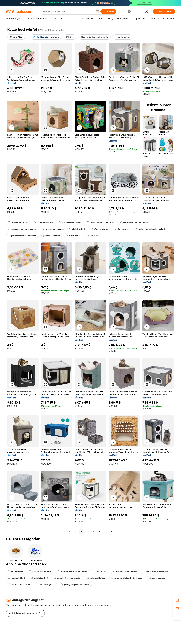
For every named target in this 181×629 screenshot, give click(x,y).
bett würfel (93, 236)
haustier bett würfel (18, 222)
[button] (97, 11)
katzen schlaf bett (50, 236)
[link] (177, 600)
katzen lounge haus (43, 222)
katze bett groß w (46, 584)
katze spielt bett (16, 578)
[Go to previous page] (63, 531)
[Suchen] (108, 11)
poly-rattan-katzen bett (19, 584)
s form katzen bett (100, 229)
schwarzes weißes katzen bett (150, 229)
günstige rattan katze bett (155, 571)
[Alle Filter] (16, 37)
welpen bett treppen (53, 229)
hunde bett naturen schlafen (67, 578)
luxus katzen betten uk (40, 571)
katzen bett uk (73, 236)
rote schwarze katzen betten (100, 222)
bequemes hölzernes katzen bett (72, 571)
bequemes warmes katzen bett (22, 229)
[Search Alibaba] (68, 11)
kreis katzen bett (39, 578)
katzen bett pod (157, 578)
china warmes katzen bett (124, 571)
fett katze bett (122, 229)
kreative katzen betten (70, 222)
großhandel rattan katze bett (22, 236)
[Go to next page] (117, 531)
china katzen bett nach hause (134, 222)
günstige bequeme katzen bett (75, 584)
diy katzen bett (77, 229)
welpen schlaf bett (96, 578)
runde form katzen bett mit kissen (127, 578)
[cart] (138, 12)
